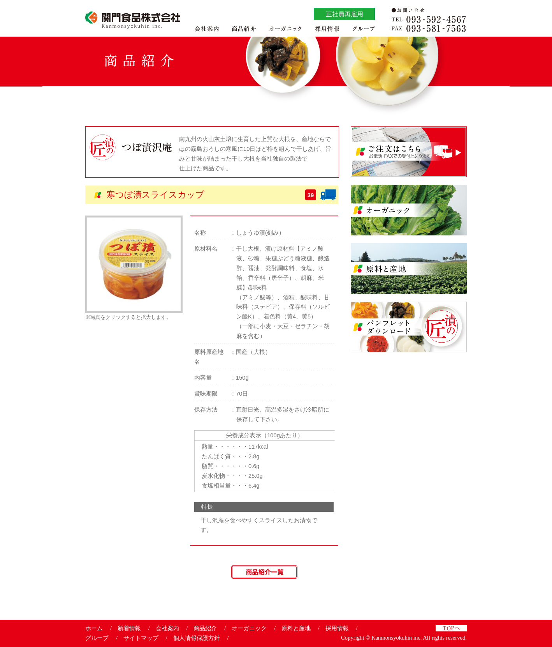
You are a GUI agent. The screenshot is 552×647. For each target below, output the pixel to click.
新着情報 (129, 628)
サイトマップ (140, 638)
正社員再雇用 (344, 14)
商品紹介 (205, 628)
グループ (97, 638)
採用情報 (337, 628)
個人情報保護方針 (196, 638)
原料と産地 (296, 628)
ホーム (94, 628)
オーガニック (249, 628)
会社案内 (167, 628)
